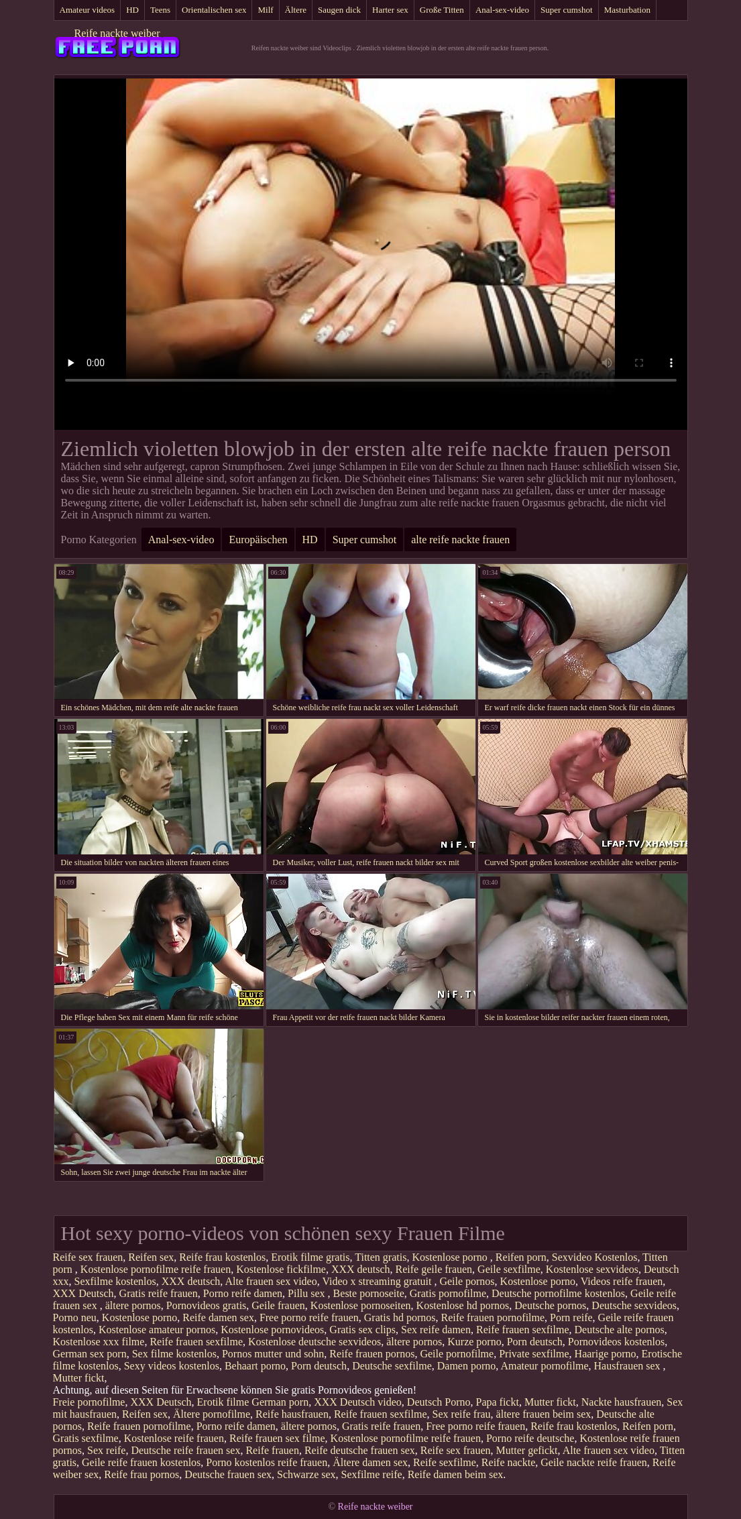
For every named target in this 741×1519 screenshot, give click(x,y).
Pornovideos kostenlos (616, 1341)
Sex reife (106, 1450)
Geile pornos (466, 1281)
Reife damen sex (218, 1317)
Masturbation (627, 10)
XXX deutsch (360, 1269)
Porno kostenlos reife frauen (266, 1462)
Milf (265, 10)
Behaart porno (255, 1365)
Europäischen (258, 539)
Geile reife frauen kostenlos (141, 1462)
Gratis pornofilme (448, 1293)
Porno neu (75, 1317)
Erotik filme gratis (310, 1257)
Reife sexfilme (444, 1462)
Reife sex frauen (88, 1257)
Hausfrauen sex (628, 1365)
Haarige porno (605, 1353)
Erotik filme (223, 1402)
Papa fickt (496, 1402)
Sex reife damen (436, 1329)
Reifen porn (521, 1257)
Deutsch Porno (439, 1402)
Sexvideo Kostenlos (595, 1257)
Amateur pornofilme (544, 1365)
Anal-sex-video (502, 10)
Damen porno (466, 1365)
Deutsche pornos (550, 1305)
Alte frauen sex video (271, 1281)
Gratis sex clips (362, 1329)
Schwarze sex (306, 1474)
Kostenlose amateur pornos (157, 1329)
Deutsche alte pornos (620, 1329)
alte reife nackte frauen (460, 539)
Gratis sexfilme (86, 1438)
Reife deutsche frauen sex (359, 1450)
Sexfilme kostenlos (115, 1281)
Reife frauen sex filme (277, 1438)
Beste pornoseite (368, 1293)
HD (132, 10)
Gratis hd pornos (400, 1317)
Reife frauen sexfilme (522, 1329)
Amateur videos (87, 10)
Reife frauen (272, 1450)
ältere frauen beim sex (543, 1414)
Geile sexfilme (508, 1269)
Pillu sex (308, 1293)
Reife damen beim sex (456, 1474)
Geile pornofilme (457, 1353)
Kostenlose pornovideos (272, 1329)
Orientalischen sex (214, 10)
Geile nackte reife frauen (593, 1462)
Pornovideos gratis (206, 1305)
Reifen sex (151, 1257)
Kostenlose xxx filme (99, 1341)
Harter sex (390, 10)
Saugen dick (339, 10)
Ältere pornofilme (211, 1414)
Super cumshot (566, 10)
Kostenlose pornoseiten (360, 1305)
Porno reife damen (242, 1293)
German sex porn (90, 1353)
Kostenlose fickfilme (281, 1269)
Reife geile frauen (433, 1269)
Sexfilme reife (371, 1474)
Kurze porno (474, 1341)
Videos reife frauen (622, 1281)
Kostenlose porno (451, 1257)
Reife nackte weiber (117, 33)
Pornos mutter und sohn (273, 1353)
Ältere (295, 10)
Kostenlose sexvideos (592, 1269)
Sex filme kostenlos (174, 1353)
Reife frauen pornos (371, 1353)
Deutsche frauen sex (228, 1474)
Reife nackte (508, 1462)
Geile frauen (278, 1305)
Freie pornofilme (89, 1402)
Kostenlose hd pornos (463, 1305)
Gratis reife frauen (158, 1293)
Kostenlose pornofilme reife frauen (155, 1269)
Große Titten (442, 10)
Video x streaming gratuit (378, 1281)
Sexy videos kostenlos (171, 1365)
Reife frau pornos (141, 1474)
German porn (279, 1402)
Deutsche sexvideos (634, 1305)
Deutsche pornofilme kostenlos (558, 1293)
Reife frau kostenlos (222, 1257)
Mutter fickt (79, 1378)
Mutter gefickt (527, 1450)
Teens (160, 10)
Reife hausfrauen (292, 1414)
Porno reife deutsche (530, 1438)
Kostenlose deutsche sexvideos (314, 1341)
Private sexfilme (534, 1353)
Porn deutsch (535, 1341)
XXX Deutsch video (358, 1402)
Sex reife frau (462, 1414)
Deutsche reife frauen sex (185, 1450)
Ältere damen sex (370, 1462)
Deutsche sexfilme (392, 1365)
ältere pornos (133, 1305)
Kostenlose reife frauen (174, 1438)
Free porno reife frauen (309, 1317)
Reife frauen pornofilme (493, 1317)
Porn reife (571, 1317)
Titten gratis (380, 1257)
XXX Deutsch (83, 1293)
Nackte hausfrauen (621, 1402)
